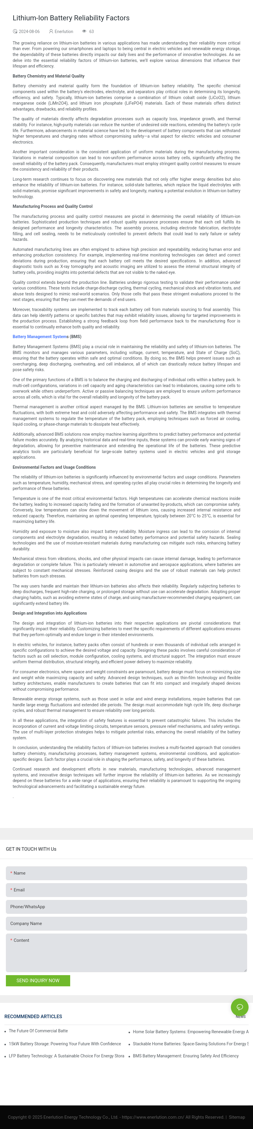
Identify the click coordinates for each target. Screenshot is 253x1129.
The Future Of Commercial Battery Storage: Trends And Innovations (38, 1030)
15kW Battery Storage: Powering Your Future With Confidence (65, 1043)
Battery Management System (40, 336)
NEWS (241, 1017)
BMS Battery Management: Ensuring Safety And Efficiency (186, 1056)
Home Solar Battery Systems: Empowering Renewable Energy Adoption (191, 1031)
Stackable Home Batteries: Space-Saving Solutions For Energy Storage (191, 1043)
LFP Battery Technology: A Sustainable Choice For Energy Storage (66, 1056)
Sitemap (236, 1117)
